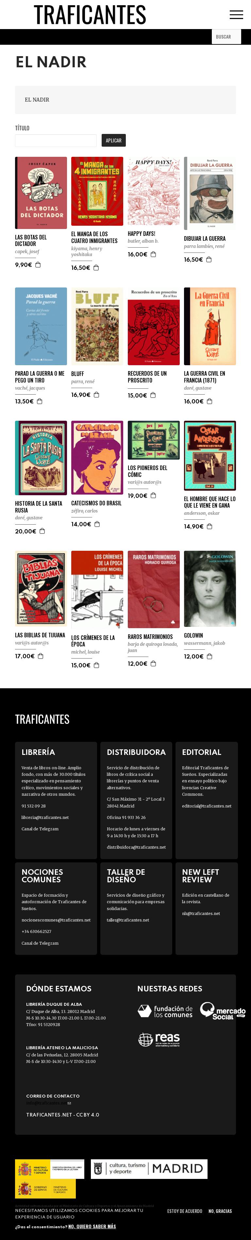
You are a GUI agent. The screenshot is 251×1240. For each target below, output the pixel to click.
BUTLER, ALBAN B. (143, 241)
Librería (38, 753)
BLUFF (77, 373)
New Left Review (200, 876)
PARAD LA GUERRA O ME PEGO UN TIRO (39, 377)
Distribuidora (136, 753)
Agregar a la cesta (38, 265)
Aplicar (114, 140)
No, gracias (220, 1210)
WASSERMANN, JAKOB (204, 643)
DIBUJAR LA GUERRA (205, 238)
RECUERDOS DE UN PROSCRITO (147, 377)
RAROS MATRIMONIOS (150, 636)
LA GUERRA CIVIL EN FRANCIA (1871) (204, 377)
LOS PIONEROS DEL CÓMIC (147, 471)
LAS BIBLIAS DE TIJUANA (40, 635)
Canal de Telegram (40, 828)
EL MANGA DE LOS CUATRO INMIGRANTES (94, 237)
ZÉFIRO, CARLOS (84, 511)
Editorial (201, 753)
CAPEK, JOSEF (27, 251)
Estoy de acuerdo (184, 1210)
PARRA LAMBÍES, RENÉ (204, 246)
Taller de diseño (126, 876)
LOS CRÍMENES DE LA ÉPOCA (93, 641)
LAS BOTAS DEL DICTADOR (31, 241)
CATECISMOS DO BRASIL (96, 503)
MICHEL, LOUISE (85, 652)
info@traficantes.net (48, 1103)
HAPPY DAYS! (141, 233)
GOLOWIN (193, 635)
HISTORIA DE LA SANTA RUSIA (38, 507)
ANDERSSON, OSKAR (202, 513)
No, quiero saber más (92, 1226)
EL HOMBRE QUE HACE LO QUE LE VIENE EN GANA (210, 502)
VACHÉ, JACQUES (30, 388)
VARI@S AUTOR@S (144, 482)
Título (22, 128)
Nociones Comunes (42, 876)
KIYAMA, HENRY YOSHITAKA (86, 251)
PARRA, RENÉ (82, 381)
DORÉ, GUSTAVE (197, 388)
